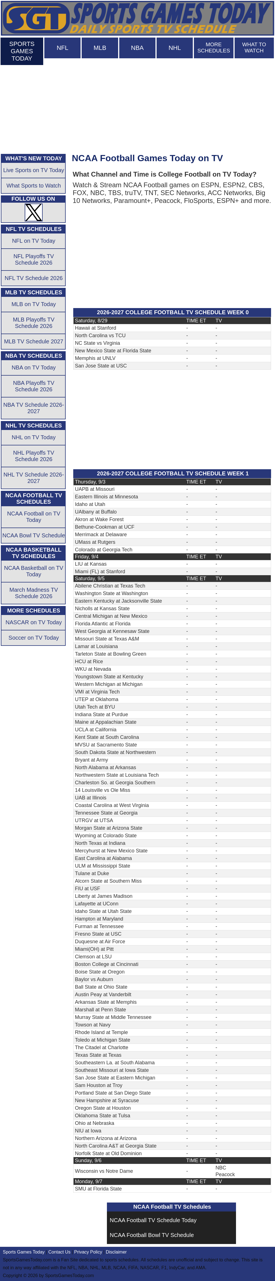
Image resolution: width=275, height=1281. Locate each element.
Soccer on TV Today (33, 638)
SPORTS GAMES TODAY (22, 51)
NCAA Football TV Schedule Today (153, 1220)
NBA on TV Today (34, 367)
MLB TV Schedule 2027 (33, 341)
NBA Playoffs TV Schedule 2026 (33, 386)
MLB (99, 47)
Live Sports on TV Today (33, 170)
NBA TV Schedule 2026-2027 (33, 408)
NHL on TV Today (34, 437)
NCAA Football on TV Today (33, 516)
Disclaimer (116, 1252)
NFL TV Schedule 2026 (34, 278)
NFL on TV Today (33, 241)
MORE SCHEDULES (213, 47)
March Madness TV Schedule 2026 (33, 593)
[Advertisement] (137, 108)
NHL (175, 47)
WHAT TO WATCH (254, 47)
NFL (62, 47)
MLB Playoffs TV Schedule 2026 (33, 322)
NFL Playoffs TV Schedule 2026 (33, 259)
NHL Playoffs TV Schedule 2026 (33, 456)
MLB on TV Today (34, 304)
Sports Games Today (24, 1252)
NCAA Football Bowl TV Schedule (152, 1235)
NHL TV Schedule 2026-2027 (33, 477)
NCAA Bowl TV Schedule (33, 535)
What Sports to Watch (33, 185)
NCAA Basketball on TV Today (33, 571)
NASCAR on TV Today (34, 622)
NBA (137, 47)
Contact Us (59, 1252)
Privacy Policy (88, 1252)
